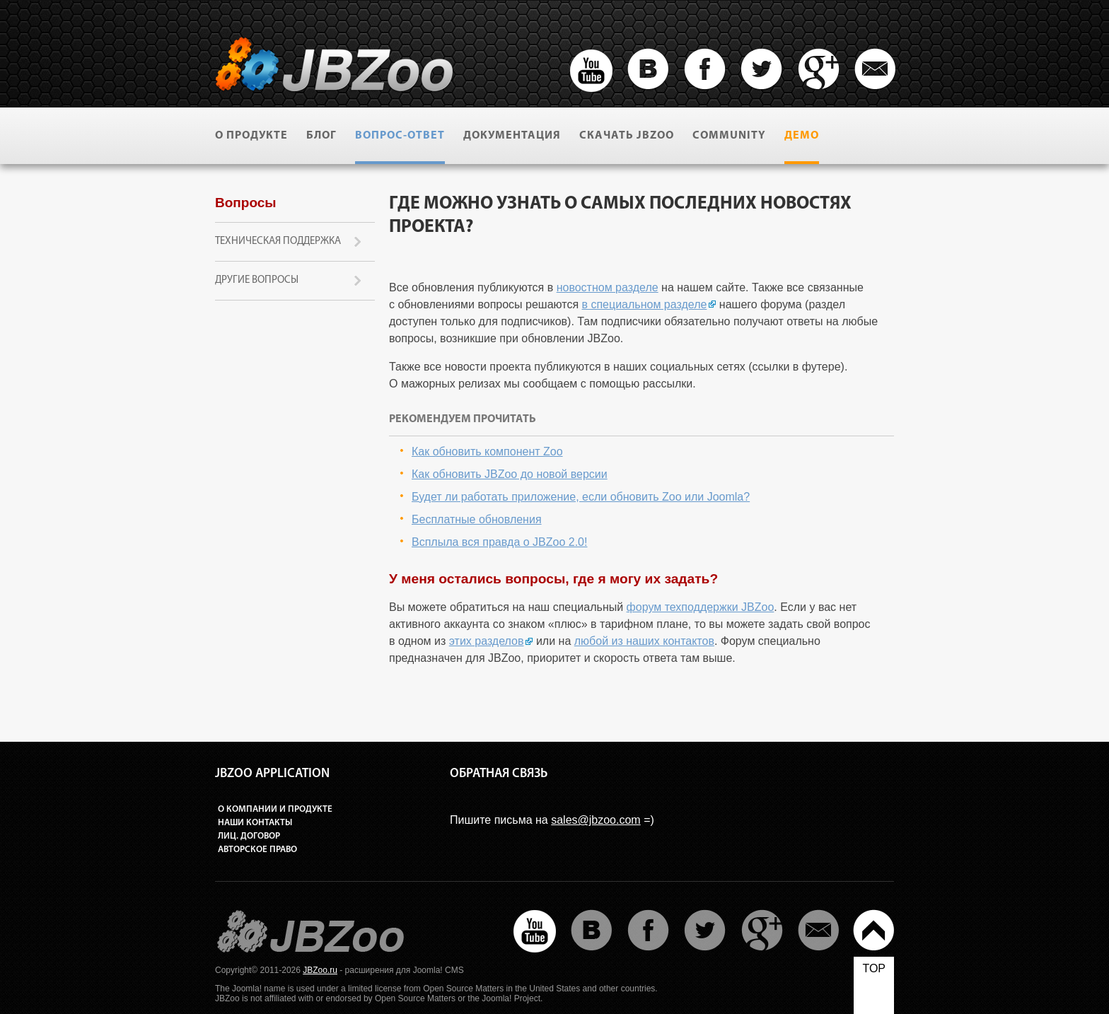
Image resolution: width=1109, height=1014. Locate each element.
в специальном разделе (644, 304)
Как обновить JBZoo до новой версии (510, 474)
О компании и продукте (275, 809)
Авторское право (257, 849)
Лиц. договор (249, 836)
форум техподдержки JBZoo (700, 607)
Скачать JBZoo (626, 135)
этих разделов (486, 641)
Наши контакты (255, 822)
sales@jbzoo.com (596, 820)
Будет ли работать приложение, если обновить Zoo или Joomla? (581, 497)
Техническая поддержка (278, 241)
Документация (512, 135)
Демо (801, 135)
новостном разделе (607, 287)
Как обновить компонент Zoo (487, 451)
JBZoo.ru (320, 970)
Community (729, 135)
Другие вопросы (256, 280)
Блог (321, 135)
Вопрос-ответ (400, 135)
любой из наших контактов (644, 641)
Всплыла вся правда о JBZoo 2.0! (499, 542)
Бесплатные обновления (477, 519)
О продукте (251, 135)
